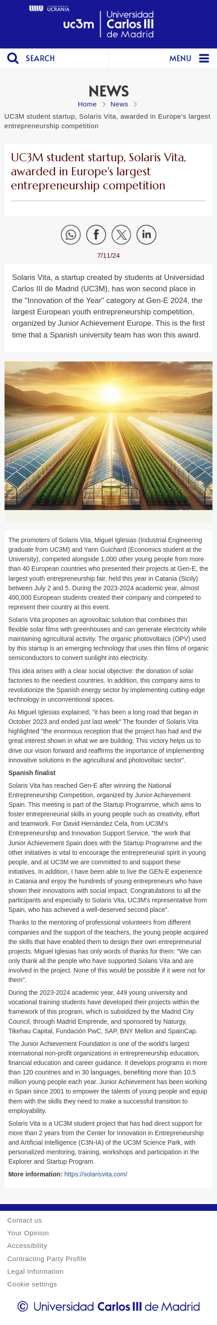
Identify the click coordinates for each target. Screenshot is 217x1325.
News (120, 104)
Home (87, 104)
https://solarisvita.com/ (95, 1174)
